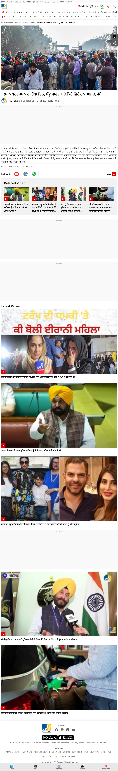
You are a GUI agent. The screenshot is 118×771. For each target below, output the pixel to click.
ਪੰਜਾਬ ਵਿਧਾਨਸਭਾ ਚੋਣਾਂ (48, 16)
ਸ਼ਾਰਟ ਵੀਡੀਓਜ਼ (17, 12)
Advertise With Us (40, 742)
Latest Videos (29, 22)
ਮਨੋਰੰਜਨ (47, 12)
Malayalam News (50, 756)
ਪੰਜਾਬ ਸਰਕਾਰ (75, 16)
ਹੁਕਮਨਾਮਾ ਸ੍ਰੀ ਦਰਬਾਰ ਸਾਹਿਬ (27, 16)
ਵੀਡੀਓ (75, 12)
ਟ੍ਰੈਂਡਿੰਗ (39, 12)
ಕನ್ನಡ (16, 2)
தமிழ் (47, 2)
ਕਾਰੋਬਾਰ (96, 12)
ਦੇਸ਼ (26, 12)
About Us (26, 742)
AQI (96, 6)
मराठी (28, 2)
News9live (94, 751)
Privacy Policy (77, 742)
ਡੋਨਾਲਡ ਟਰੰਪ (87, 16)
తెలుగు (22, 2)
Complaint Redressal (60, 742)
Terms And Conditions (96, 742)
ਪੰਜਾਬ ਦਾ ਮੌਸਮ (9, 16)
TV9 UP (62, 756)
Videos (18, 22)
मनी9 (62, 2)
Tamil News (105, 751)
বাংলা (41, 2)
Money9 (71, 756)
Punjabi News (7, 22)
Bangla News (55, 751)
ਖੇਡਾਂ (64, 12)
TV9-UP (69, 2)
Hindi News (82, 751)
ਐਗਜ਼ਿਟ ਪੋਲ (63, 16)
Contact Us (15, 742)
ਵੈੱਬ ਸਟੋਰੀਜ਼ (56, 12)
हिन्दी (3, 2)
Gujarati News (69, 751)
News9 (9, 2)
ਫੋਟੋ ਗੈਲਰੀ (113, 12)
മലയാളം (54, 2)
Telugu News (26, 751)
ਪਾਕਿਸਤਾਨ (99, 16)
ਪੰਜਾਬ (8, 12)
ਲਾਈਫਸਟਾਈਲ (85, 12)
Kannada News (41, 751)
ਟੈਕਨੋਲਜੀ (104, 12)
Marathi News (12, 751)
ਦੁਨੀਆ (32, 12)
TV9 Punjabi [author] (14, 100)
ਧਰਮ (69, 12)
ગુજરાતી (35, 2)
